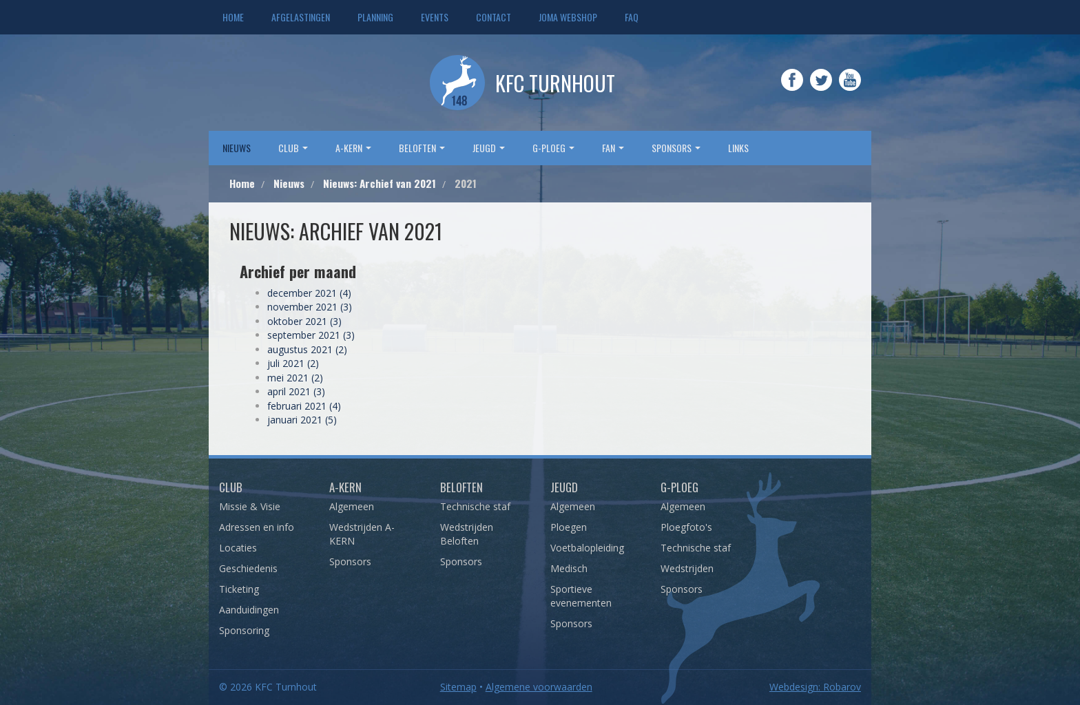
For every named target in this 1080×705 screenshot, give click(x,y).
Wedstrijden (687, 568)
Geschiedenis (248, 568)
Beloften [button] (422, 147)
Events (434, 17)
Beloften (461, 487)
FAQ (631, 17)
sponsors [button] (676, 147)
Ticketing (239, 589)
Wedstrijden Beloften (466, 533)
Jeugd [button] (489, 147)
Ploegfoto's (686, 527)
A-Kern (345, 487)
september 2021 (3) (311, 334)
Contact (493, 17)
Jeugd (564, 487)
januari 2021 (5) (302, 419)
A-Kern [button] (353, 147)
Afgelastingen (300, 17)
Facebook (792, 89)
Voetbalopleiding (587, 547)
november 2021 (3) (309, 306)
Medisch (569, 568)
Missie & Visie (249, 506)
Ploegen (568, 527)
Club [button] (293, 147)
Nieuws (236, 147)
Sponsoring (244, 630)
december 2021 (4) (309, 292)
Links (738, 147)
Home (233, 17)
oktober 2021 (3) (304, 321)
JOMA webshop (568, 17)
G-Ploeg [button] (553, 147)
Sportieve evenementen (581, 595)
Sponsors (350, 561)
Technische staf (475, 506)
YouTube (850, 89)
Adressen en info (256, 527)
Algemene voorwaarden (539, 686)
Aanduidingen (249, 609)
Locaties (238, 547)
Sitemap (458, 686)
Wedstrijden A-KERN (362, 533)
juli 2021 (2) (293, 363)
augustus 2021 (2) (307, 349)
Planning (375, 17)
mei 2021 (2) (295, 377)
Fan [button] (613, 147)
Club (230, 487)
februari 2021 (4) (304, 405)
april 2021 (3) (296, 391)
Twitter (821, 89)
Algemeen (351, 506)
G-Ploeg (679, 487)
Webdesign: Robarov (815, 686)
